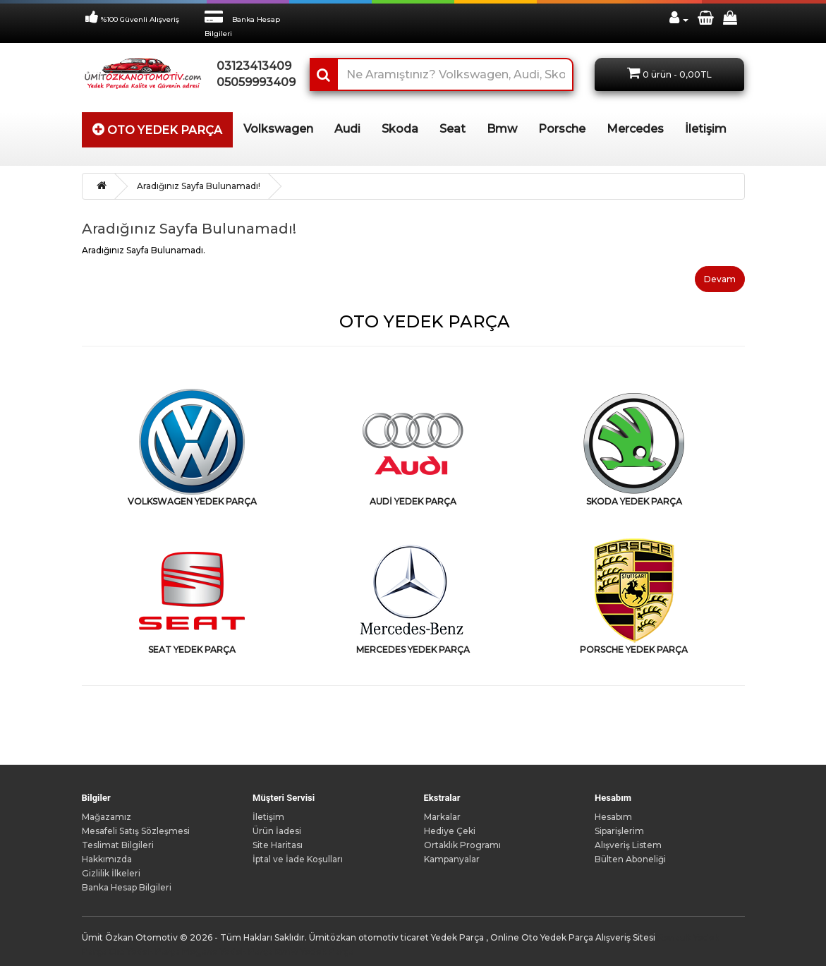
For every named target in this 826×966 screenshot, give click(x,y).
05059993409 (253, 82)
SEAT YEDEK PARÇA (192, 649)
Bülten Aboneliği (630, 859)
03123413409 (253, 66)
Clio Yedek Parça (144, 951)
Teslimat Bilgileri (118, 845)
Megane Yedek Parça (227, 951)
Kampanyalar (452, 859)
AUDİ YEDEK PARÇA (413, 501)
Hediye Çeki (449, 831)
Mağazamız (106, 816)
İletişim (268, 816)
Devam (720, 279)
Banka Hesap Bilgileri (126, 887)
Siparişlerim (619, 831)
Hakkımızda (107, 859)
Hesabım (613, 816)
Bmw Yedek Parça (314, 951)
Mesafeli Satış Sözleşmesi (136, 831)
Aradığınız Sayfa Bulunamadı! (198, 186)
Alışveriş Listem (628, 845)
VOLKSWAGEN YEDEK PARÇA (192, 501)
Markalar (442, 816)
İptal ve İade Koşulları (298, 859)
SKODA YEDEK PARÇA (634, 501)
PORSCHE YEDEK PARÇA (634, 649)
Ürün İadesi (277, 831)
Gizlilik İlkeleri (111, 873)
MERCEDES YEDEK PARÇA (413, 649)
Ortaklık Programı (462, 845)
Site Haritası (278, 845)
